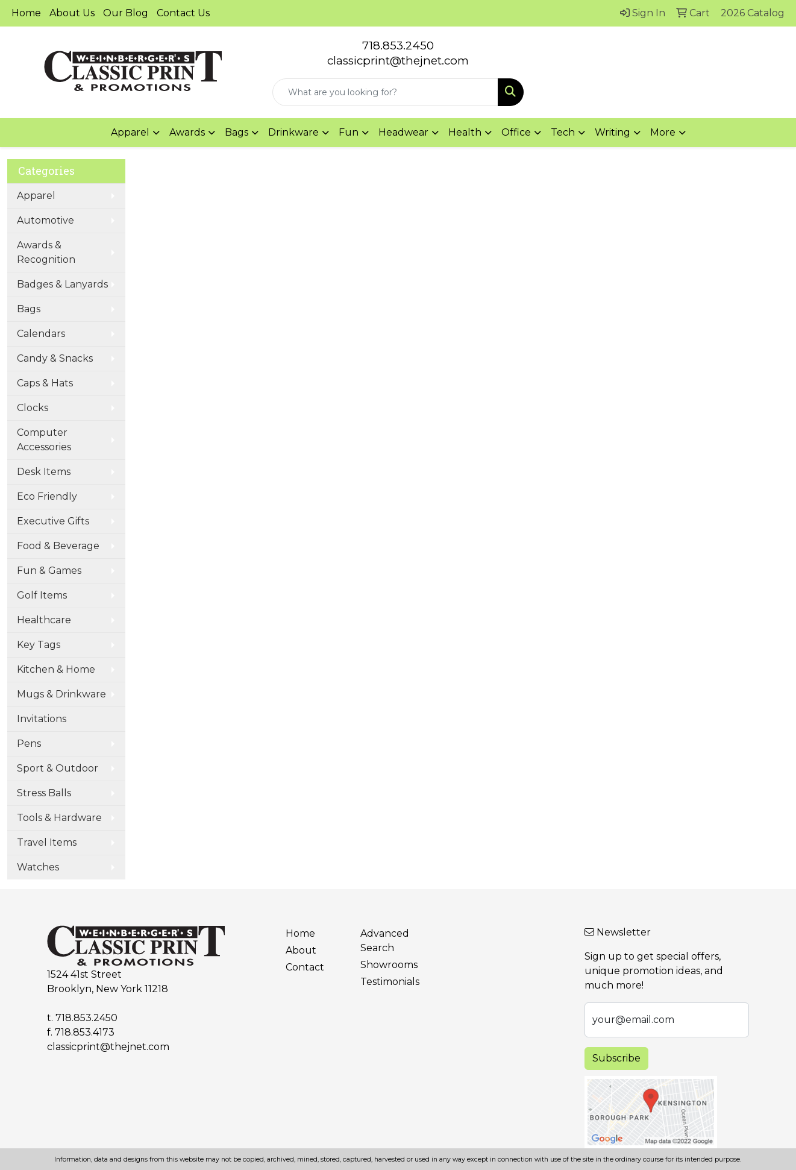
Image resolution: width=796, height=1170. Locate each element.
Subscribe (616, 1058)
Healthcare (44, 620)
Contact (305, 967)
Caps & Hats (45, 383)
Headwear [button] (403, 132)
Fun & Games (49, 570)
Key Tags (38, 644)
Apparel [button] (130, 132)
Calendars (41, 333)
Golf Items (42, 595)
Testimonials (389, 981)
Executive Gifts (53, 521)
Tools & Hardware (59, 817)
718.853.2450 (398, 45)
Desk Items (44, 471)
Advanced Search (384, 941)
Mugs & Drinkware (61, 694)
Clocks (32, 408)
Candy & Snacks (55, 358)
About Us (72, 13)
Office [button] (516, 132)
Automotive (45, 220)
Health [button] (464, 132)
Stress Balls (44, 793)
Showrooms (389, 964)
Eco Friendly (47, 496)
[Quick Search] (385, 92)
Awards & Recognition (46, 252)
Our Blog (125, 13)
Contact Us (183, 13)
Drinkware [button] (293, 132)
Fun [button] (349, 132)
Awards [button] (187, 132)
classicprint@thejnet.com (108, 1046)
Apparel (36, 195)
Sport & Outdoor (57, 768)
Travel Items (47, 842)
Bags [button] (236, 132)
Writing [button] (612, 132)
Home (26, 13)
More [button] (662, 132)
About (301, 950)
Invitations (41, 719)
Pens (29, 743)
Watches (38, 867)
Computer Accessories (44, 440)
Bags (28, 309)
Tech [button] (563, 132)
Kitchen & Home (56, 669)
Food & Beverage (58, 546)
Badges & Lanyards (62, 284)
